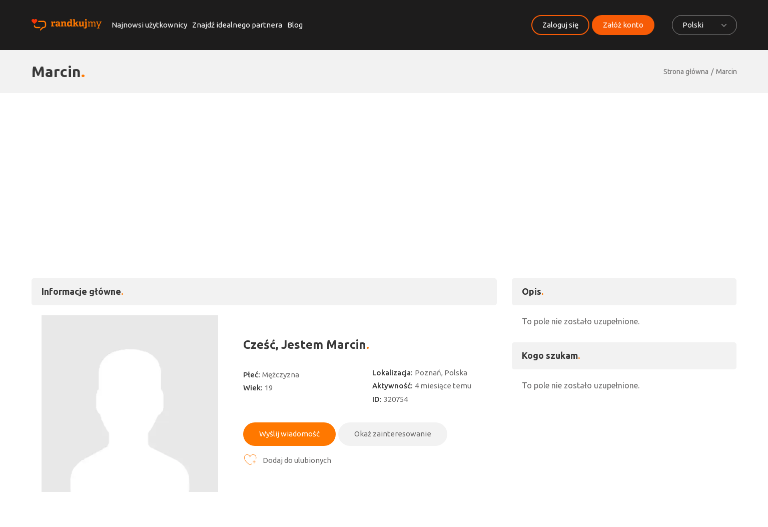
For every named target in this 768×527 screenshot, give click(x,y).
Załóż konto (623, 25)
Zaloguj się (560, 25)
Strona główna (685, 72)
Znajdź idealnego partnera (237, 25)
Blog (295, 25)
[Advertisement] (384, 168)
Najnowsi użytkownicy (149, 25)
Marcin (726, 72)
